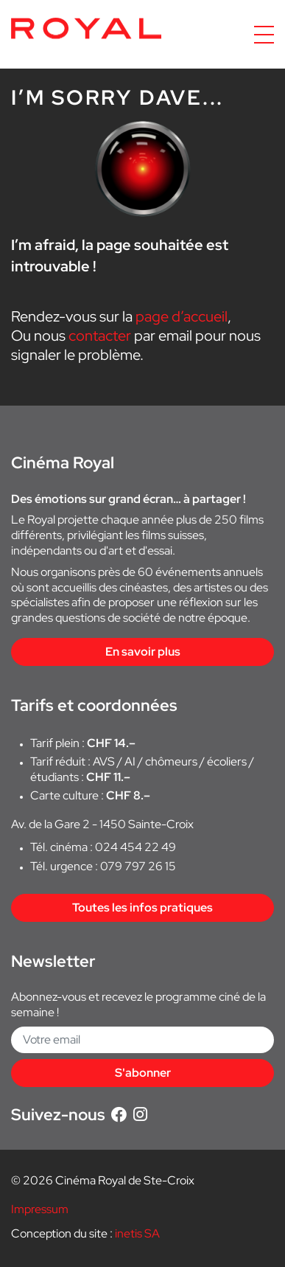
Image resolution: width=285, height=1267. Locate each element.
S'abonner (143, 1072)
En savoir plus (142, 651)
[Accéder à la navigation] (264, 35)
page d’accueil (182, 316)
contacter (99, 335)
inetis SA (137, 1233)
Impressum (39, 1209)
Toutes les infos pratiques (142, 907)
